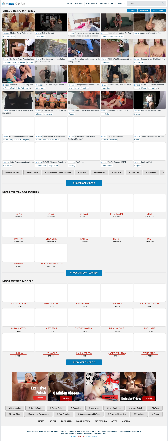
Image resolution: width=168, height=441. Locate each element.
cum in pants (36, 408)
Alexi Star (51, 319)
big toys (155, 408)
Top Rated (78, 4)
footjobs (105, 114)
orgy (149, 204)
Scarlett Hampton (22, 140)
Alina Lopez (41, 166)
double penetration (51, 254)
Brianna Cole (117, 319)
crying (156, 414)
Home (13, 2)
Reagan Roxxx (84, 294)
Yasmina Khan (18, 294)
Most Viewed (91, 4)
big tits (31, 62)
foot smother (64, 414)
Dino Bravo (74, 88)
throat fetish (57, 408)
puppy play (15, 414)
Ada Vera (117, 294)
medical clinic (9, 37)
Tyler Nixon (41, 140)
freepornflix (81, 436)
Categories (104, 4)
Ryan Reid (54, 166)
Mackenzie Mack (117, 343)
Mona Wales (54, 140)
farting (72, 166)
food (137, 140)
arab (51, 204)
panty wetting (107, 62)
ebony (72, 114)
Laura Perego (84, 343)
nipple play (139, 62)
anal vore (94, 408)
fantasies (76, 408)
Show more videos (84, 183)
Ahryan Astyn (18, 319)
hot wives (8, 166)
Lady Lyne (149, 319)
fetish (117, 229)
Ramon (22, 62)
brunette (48, 114)
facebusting (15, 408)
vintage (84, 204)
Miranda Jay (51, 294)
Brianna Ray (9, 88)
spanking (106, 88)
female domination (109, 140)
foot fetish (41, 37)
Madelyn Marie (10, 62)
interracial (117, 204)
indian (18, 204)
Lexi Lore (8, 140)
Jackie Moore (141, 88)
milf (149, 229)
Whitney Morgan (84, 319)
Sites (113, 4)
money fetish (136, 408)
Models (121, 4)
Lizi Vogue (51, 343)
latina (137, 114)
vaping (138, 166)
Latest (69, 4)
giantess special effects (89, 414)
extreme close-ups (117, 414)
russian (18, 254)
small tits (85, 88)
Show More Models (84, 362)
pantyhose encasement (39, 414)
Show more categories (84, 272)
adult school (107, 166)
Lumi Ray (18, 343)
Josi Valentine (22, 88)
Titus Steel (149, 343)
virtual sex (140, 414)
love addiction (114, 408)
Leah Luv (153, 88)
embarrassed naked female (112, 37)
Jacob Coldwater (149, 294)
